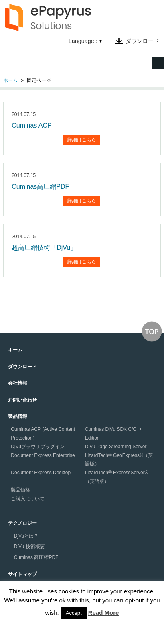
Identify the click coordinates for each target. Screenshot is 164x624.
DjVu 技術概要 (29, 546)
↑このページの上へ (152, 331)
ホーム (10, 80)
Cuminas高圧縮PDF (40, 186)
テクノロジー (22, 523)
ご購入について (28, 499)
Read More (103, 612)
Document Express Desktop (41, 472)
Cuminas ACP (32, 125)
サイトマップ (22, 574)
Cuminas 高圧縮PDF (36, 557)
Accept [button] (74, 613)
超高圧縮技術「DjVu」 (44, 247)
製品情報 (17, 416)
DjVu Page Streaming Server (116, 446)
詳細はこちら (81, 140)
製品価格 (20, 490)
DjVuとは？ (26, 536)
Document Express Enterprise (43, 455)
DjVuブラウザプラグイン (38, 446)
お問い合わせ (22, 400)
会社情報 (17, 383)
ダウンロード (142, 41)
